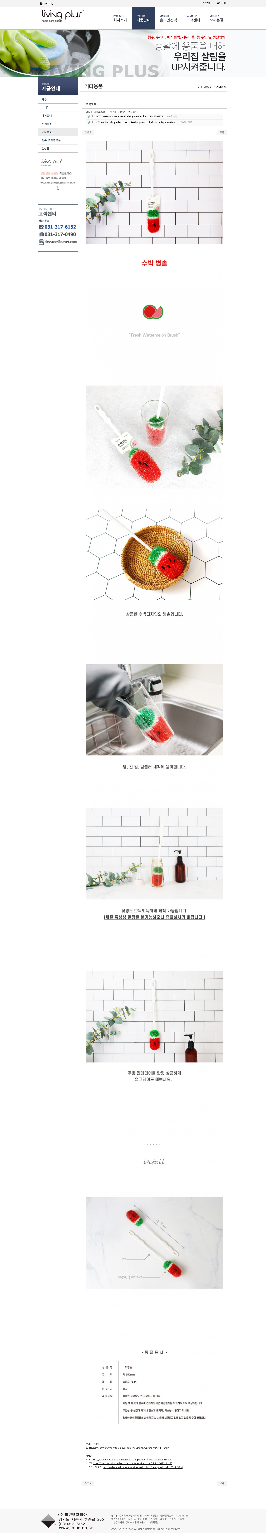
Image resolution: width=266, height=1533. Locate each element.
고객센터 (193, 18)
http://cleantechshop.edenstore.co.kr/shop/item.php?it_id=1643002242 (131, 1459)
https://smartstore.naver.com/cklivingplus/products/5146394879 (135, 1448)
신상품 (45, 148)
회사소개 (120, 18)
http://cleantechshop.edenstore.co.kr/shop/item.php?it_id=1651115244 (143, 1467)
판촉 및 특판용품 (51, 140)
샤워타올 (47, 124)
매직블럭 (47, 115)
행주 (44, 99)
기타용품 (47, 132)
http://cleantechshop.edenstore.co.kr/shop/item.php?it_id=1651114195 (132, 1463)
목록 (222, 132)
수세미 (45, 107)
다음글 (88, 132)
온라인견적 (168, 18)
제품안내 (143, 18)
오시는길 (216, 18)
